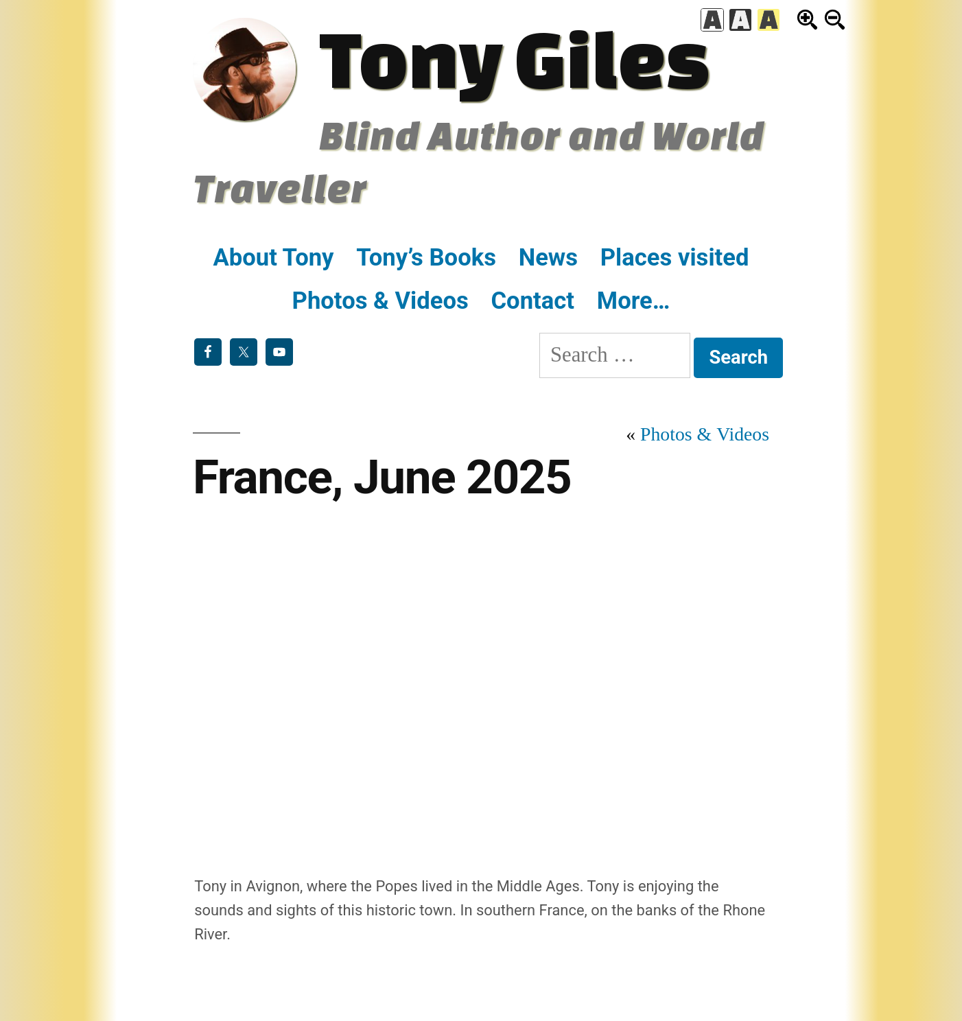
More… (633, 300)
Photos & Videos (380, 300)
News (548, 257)
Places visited (674, 257)
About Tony (273, 257)
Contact (532, 300)
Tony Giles (514, 58)
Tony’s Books (426, 257)
